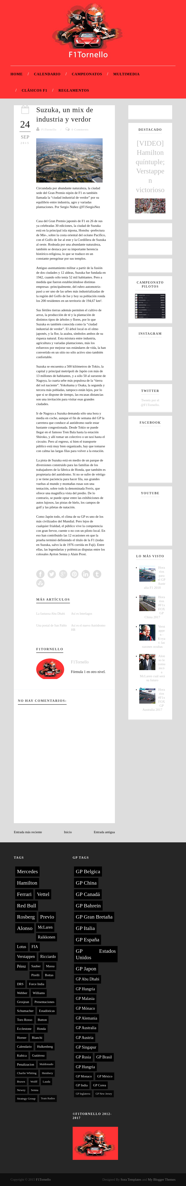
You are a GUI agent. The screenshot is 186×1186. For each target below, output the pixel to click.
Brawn (21, 1081)
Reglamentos (74, 90)
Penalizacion (25, 1064)
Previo (47, 917)
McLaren (45, 927)
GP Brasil (104, 1057)
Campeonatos (87, 74)
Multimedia (126, 74)
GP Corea (99, 1085)
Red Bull (26, 905)
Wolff (33, 1081)
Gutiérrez (38, 1055)
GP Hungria (85, 1067)
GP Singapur (86, 1047)
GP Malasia (85, 998)
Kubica (22, 1055)
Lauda (46, 1081)
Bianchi (37, 1037)
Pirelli (35, 975)
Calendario (47, 74)
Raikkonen (46, 937)
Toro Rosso (24, 1020)
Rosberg (26, 917)
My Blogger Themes (161, 1179)
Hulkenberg (45, 1046)
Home (17, 74)
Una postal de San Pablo (51, 625)
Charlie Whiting (26, 1073)
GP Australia (86, 1028)
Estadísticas (47, 1011)
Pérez (21, 966)
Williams (39, 993)
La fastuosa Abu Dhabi (50, 613)
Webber (22, 993)
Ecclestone (24, 1028)
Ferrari (24, 894)
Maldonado (46, 1064)
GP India (82, 1085)
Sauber (36, 966)
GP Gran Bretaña (94, 917)
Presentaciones (44, 1002)
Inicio (68, 832)
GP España (87, 939)
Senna (34, 1090)
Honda (41, 1028)
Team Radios (48, 1098)
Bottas (49, 975)
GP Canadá (88, 894)
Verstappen (26, 956)
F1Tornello (49, 129)
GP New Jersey (103, 1093)
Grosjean (23, 1002)
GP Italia (85, 928)
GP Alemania (86, 1018)
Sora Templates (131, 1179)
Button (42, 1020)
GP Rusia (83, 1057)
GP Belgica (88, 871)
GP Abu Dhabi (87, 979)
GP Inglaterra (83, 1093)
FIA (35, 946)
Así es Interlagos (81, 613)
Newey (21, 1090)
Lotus (21, 946)
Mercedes (27, 871)
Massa (50, 966)
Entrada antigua (104, 832)
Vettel (43, 894)
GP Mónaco (85, 1008)
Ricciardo (48, 956)
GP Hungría (85, 989)
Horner (21, 1037)
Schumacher (25, 1011)
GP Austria (84, 1037)
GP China (86, 883)
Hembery (47, 1073)
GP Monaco (84, 1076)
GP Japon (86, 969)
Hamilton (27, 883)
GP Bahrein (88, 905)
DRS (20, 984)
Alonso (24, 928)
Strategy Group (26, 1098)
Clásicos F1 (34, 90)
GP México (104, 1076)
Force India (36, 984)
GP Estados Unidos (96, 954)
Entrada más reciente (28, 832)
